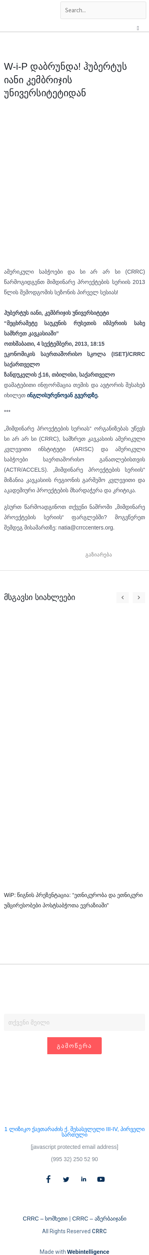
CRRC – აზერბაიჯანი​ (99, 1218)
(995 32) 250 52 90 (74, 1159)
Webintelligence (88, 1252)
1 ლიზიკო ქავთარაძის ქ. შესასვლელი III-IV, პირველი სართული (74, 1132)
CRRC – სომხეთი (45, 1218)
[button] (122, 555)
